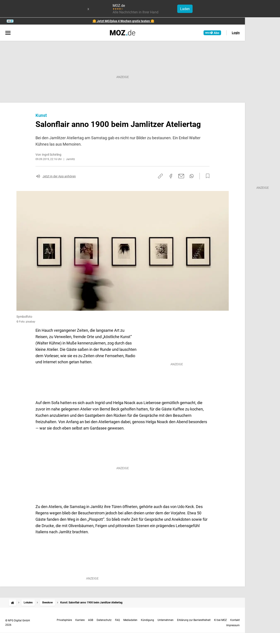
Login (236, 32)
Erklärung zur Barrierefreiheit (194, 620)
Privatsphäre (64, 620)
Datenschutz (104, 620)
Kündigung (147, 620)
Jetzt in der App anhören (59, 176)
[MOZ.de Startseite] (122, 33)
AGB (90, 620)
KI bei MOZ (220, 620)
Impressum (233, 625)
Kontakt (235, 620)
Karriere (80, 620)
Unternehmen (166, 620)
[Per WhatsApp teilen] (191, 176)
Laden (185, 9)
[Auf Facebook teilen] (171, 176)
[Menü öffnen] (8, 33)
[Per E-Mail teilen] (181, 176)
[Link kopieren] (160, 176)
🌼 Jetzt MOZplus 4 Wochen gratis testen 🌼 (123, 21)
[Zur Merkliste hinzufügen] (206, 176)
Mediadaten (130, 620)
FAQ (117, 620)
